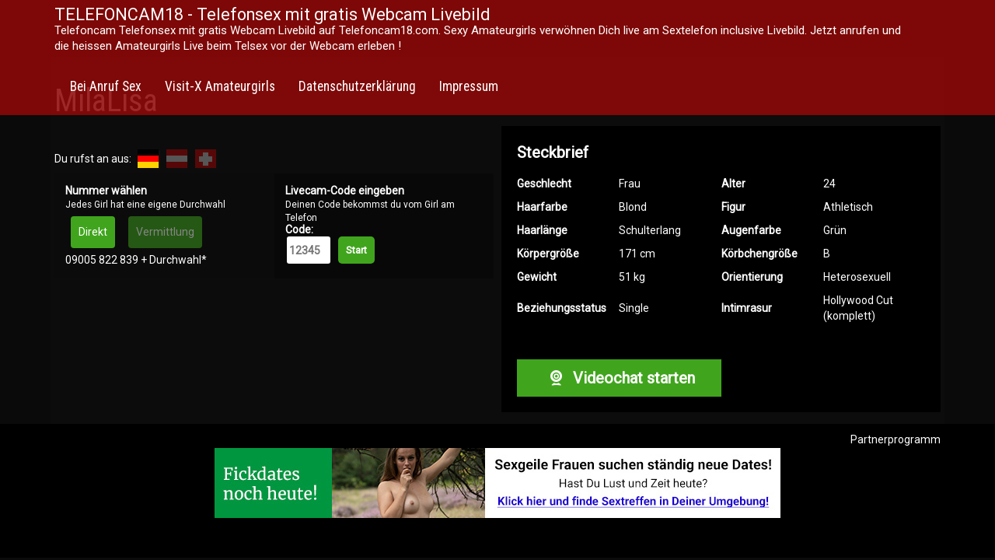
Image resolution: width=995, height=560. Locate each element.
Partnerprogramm (895, 439)
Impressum (468, 86)
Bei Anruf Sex (105, 86)
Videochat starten (619, 378)
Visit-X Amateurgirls (220, 86)
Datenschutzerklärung (357, 86)
